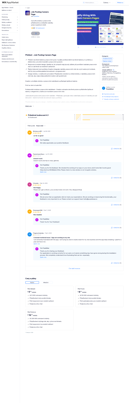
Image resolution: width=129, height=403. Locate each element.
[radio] (32, 279)
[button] (113, 68)
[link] (10, 7)
